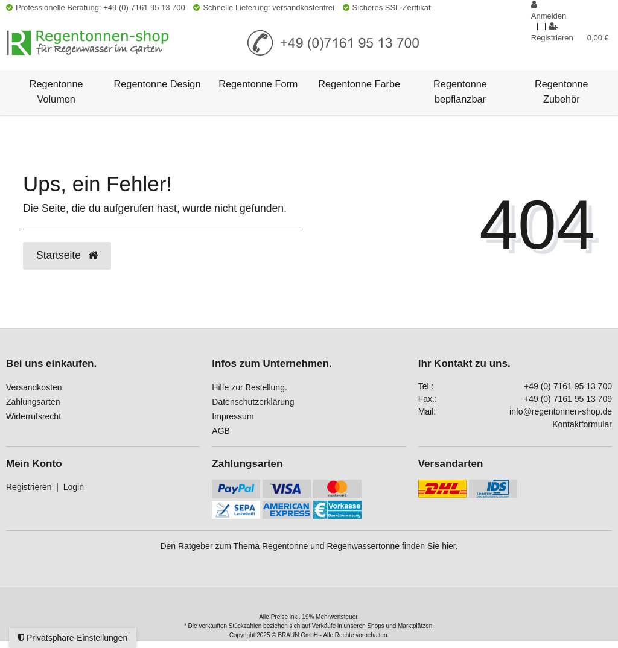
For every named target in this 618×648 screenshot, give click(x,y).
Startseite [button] (67, 255)
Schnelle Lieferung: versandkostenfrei (263, 7)
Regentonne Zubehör (561, 91)
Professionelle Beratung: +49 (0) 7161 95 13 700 (95, 7)
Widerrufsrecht (33, 416)
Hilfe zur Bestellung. (249, 387)
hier (449, 546)
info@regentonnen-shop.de (560, 411)
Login (73, 487)
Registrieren (28, 487)
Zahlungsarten (33, 402)
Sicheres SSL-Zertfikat (387, 7)
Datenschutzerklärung (253, 402)
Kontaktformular (582, 424)
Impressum (232, 416)
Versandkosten (34, 387)
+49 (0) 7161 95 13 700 (568, 386)
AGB (221, 431)
